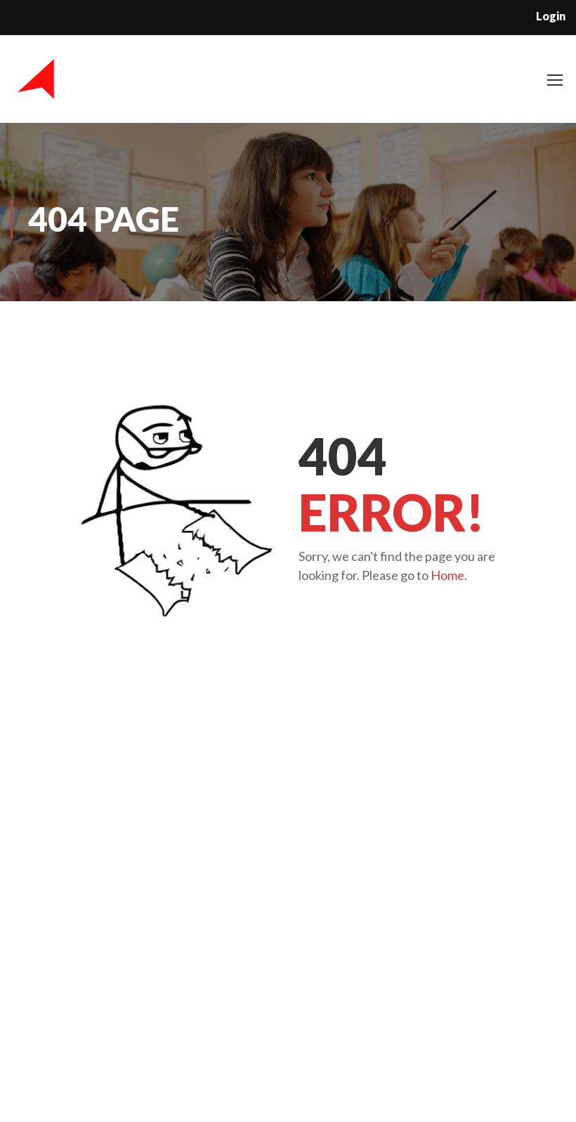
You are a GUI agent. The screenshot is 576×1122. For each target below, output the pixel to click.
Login (550, 15)
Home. (449, 575)
